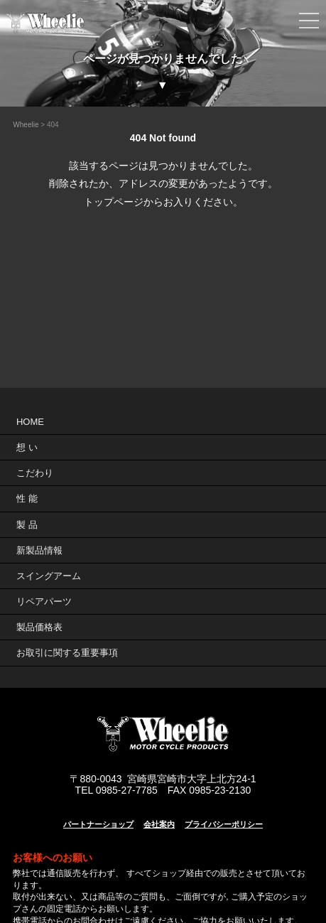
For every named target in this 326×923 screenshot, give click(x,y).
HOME (30, 421)
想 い (27, 447)
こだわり (34, 473)
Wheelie (25, 125)
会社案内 (159, 824)
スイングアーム (48, 576)
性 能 (27, 498)
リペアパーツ (44, 601)
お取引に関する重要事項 (67, 652)
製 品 (27, 524)
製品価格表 (39, 627)
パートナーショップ (98, 824)
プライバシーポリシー (224, 824)
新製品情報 (39, 550)
